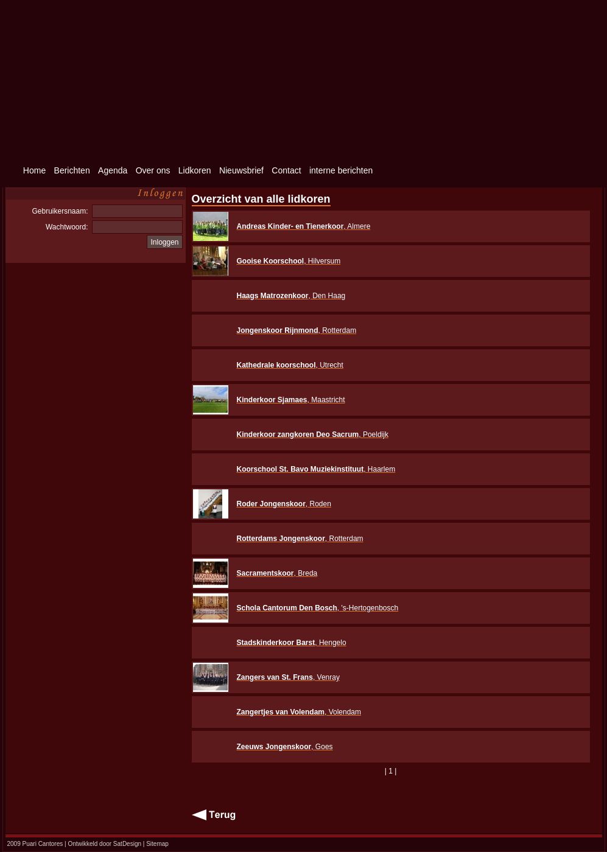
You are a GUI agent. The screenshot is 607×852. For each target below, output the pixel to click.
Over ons (153, 170)
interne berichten (341, 170)
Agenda (112, 170)
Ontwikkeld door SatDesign (104, 843)
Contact (286, 170)
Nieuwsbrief (241, 170)
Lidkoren (194, 170)
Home (34, 170)
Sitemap (157, 843)
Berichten (72, 170)
